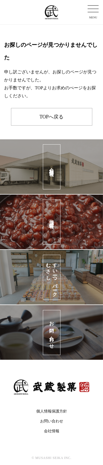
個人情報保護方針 (51, 411)
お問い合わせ (51, 421)
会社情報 (51, 431)
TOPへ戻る (52, 117)
